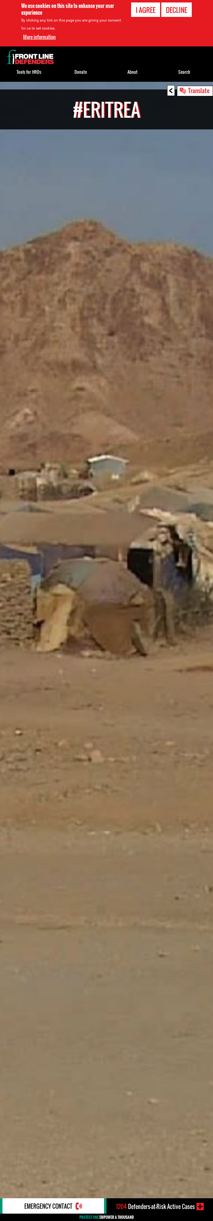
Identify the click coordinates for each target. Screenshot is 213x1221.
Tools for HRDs (29, 72)
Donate (80, 72)
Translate (199, 90)
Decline (176, 10)
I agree (145, 10)
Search (184, 72)
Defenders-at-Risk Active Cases (155, 1207)
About (132, 72)
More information (39, 37)
